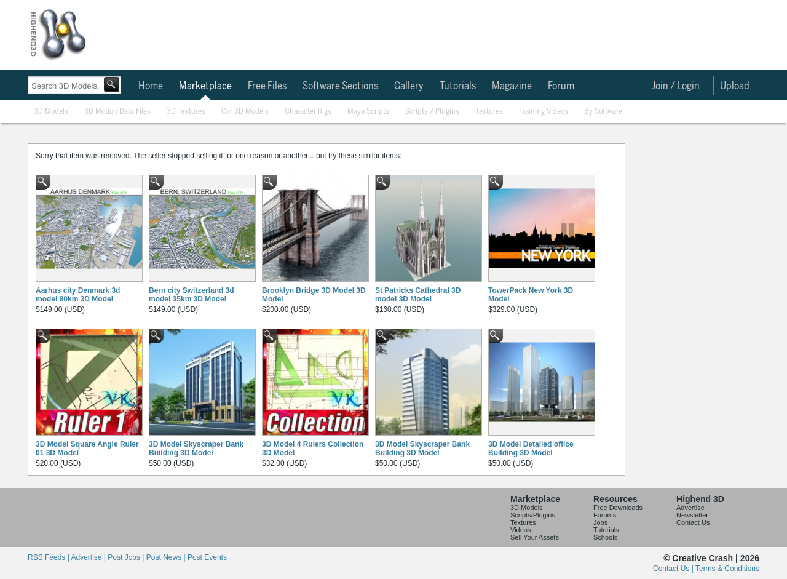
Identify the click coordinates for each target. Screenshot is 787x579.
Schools (605, 537)
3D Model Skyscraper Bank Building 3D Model (196, 448)
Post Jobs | (127, 557)
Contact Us (693, 522)
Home (150, 86)
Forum (561, 86)
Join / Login (675, 86)
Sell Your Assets (534, 537)
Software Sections (340, 86)
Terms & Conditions (727, 568)
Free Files (267, 86)
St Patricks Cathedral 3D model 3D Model (418, 294)
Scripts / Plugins (432, 112)
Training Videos (543, 112)
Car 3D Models (245, 112)
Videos (520, 529)
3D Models (51, 112)
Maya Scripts (368, 112)
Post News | (167, 557)
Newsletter (692, 515)
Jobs (600, 522)
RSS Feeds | (49, 557)
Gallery (409, 86)
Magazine (512, 86)
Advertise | (89, 557)
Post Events (207, 557)
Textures (489, 112)
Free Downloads (618, 507)
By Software (603, 112)
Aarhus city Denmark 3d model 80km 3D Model (78, 294)
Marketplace (205, 86)
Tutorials (458, 86)
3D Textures (186, 112)
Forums (604, 515)
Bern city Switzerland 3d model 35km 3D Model (191, 294)
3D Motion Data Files (117, 112)
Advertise (690, 507)
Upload (734, 86)
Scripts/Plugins (532, 515)
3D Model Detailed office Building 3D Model (531, 448)
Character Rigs (308, 112)
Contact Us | (674, 568)
